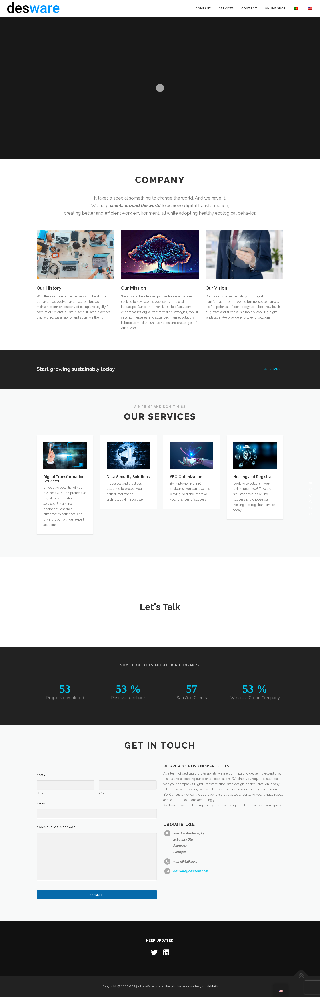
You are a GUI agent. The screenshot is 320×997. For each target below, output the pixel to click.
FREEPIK (213, 986)
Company (203, 8)
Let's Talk (272, 369)
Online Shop (275, 8)
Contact (249, 8)
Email (42, 897)
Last (103, 887)
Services (226, 8)
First (41, 887)
